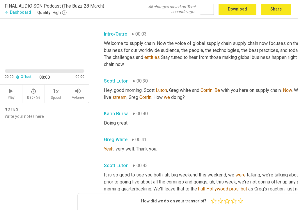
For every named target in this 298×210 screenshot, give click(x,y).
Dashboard (18, 12)
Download (237, 9)
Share (276, 9)
